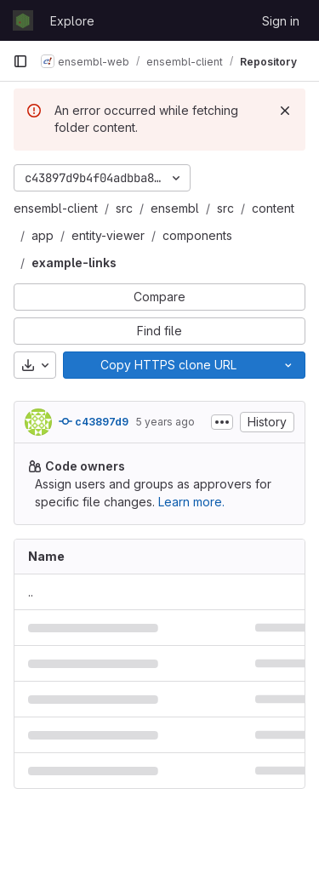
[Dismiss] (285, 110)
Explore (72, 21)
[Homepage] (23, 20)
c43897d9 (93, 421)
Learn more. (191, 501)
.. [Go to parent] (30, 592)
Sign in (280, 21)
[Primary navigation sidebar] (20, 61)
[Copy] (167, 365)
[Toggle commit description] (222, 422)
